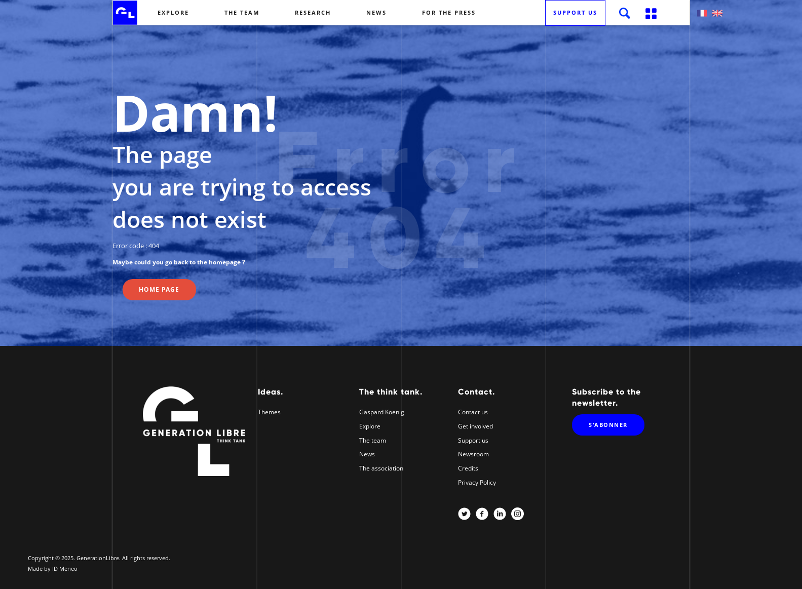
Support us (575, 12)
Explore (173, 12)
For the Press (449, 12)
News (376, 12)
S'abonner (608, 424)
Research (313, 12)
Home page (159, 289)
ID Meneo (65, 568)
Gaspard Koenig (381, 412)
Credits (468, 468)
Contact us (473, 412)
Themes (269, 412)
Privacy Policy (477, 482)
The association (381, 468)
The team (241, 12)
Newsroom (473, 454)
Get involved (475, 426)
